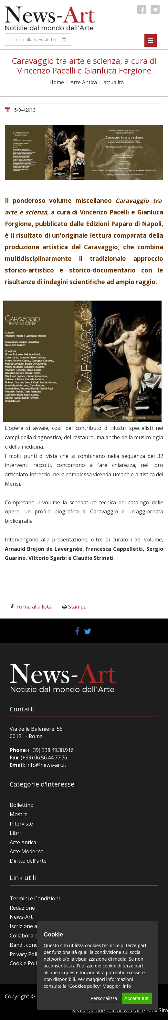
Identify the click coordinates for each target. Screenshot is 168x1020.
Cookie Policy (26, 963)
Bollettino (22, 804)
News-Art (21, 916)
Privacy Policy (26, 954)
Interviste (21, 823)
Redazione (22, 907)
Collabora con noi (31, 935)
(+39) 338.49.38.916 (50, 750)
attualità (113, 82)
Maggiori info (116, 986)
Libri (15, 833)
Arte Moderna (27, 851)
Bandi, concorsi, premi (36, 944)
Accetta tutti (137, 998)
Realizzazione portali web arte (108, 1010)
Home (56, 82)
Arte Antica (83, 82)
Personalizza (104, 998)
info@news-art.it (46, 764)
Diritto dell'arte (28, 860)
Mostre (18, 814)
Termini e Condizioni (35, 898)
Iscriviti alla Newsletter (38, 39)
